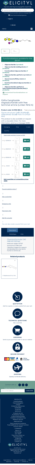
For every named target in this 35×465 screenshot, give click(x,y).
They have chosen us (18, 435)
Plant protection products (18, 423)
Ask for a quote (7, 218)
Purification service (18, 415)
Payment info (6, 211)
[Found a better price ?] (3, 186)
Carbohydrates (18, 401)
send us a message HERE (25, 13)
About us (18, 430)
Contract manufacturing (18, 418)
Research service (18, 419)
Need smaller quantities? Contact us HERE (14, 135)
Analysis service (18, 413)
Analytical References (18, 406)
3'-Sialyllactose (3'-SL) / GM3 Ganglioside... (9, 275)
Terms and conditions (19, 460)
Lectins (18, 404)
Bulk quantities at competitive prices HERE (16, 180)
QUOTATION (17, 304)
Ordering (18, 438)
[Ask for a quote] (3, 215)
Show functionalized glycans (17, 15)
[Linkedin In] (19, 385)
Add (26, 140)
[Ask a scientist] (3, 193)
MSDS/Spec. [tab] (13, 234)
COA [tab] (22, 234)
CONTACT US (17, 453)
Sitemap (16, 461)
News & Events (18, 437)
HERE (27, 123)
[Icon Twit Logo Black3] (23, 385)
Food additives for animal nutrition (18, 425)
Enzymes (18, 409)
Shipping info (6, 204)
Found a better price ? (9, 189)
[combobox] (17, 10)
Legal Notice (7, 460)
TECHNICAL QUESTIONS (17, 320)
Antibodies (18, 407)
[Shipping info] (3, 200)
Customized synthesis (18, 416)
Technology (18, 432)
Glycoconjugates (18, 403)
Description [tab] (12, 230)
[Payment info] (3, 207)
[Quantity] (17, 139)
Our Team (18, 433)
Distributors (18, 440)
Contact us (18, 441)
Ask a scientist (7, 197)
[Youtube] (26, 385)
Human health (18, 426)
